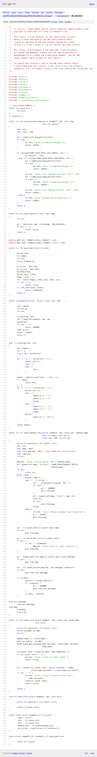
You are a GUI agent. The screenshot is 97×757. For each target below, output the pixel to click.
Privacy (22, 753)
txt (86, 753)
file (54, 22)
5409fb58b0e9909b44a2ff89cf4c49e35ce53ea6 (27, 15)
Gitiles (15, 753)
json (92, 753)
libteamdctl (62, 15)
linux (27, 12)
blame (67, 22)
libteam (59, 12)
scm (20, 12)
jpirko (49, 12)
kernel (6, 12)
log (60, 22)
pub (13, 12)
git (42, 12)
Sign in (91, 4)
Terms (29, 753)
